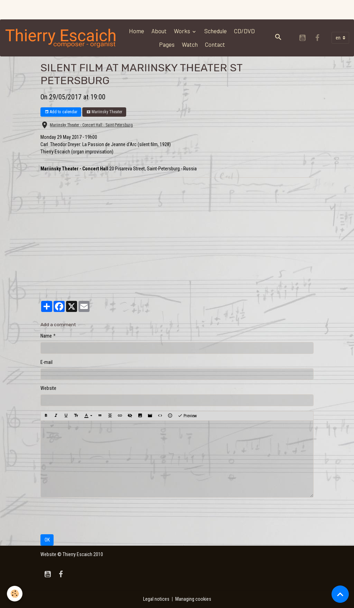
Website (48, 388)
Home (136, 30)
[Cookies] (14, 593)
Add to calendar (61, 112)
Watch (190, 44)
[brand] (61, 38)
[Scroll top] (340, 594)
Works (182, 30)
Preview (187, 416)
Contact (215, 44)
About (159, 30)
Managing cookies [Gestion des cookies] (193, 599)
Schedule (215, 30)
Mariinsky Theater (104, 112)
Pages (167, 44)
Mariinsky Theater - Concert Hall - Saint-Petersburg (91, 125)
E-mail (46, 362)
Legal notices (156, 599)
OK (47, 540)
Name (46, 336)
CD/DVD (244, 30)
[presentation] (93, 515)
